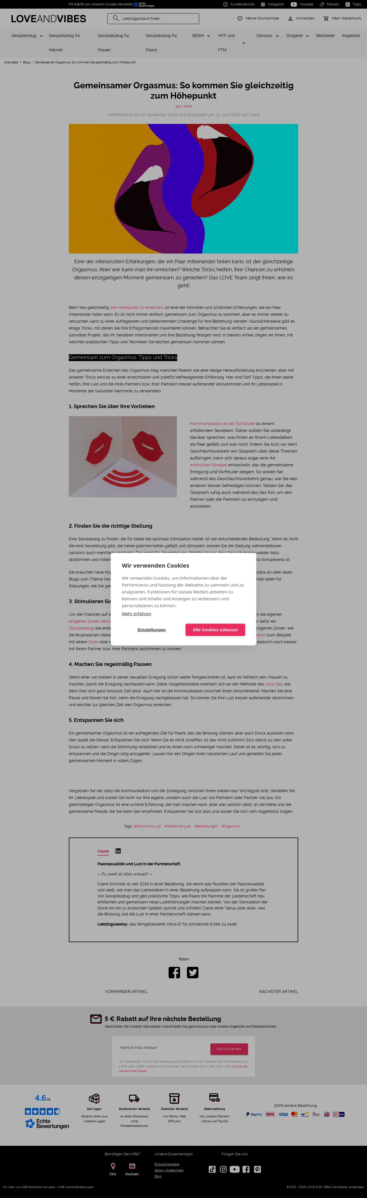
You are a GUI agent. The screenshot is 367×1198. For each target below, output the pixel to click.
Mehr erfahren (136, 613)
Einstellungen (152, 629)
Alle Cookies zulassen (215, 629)
